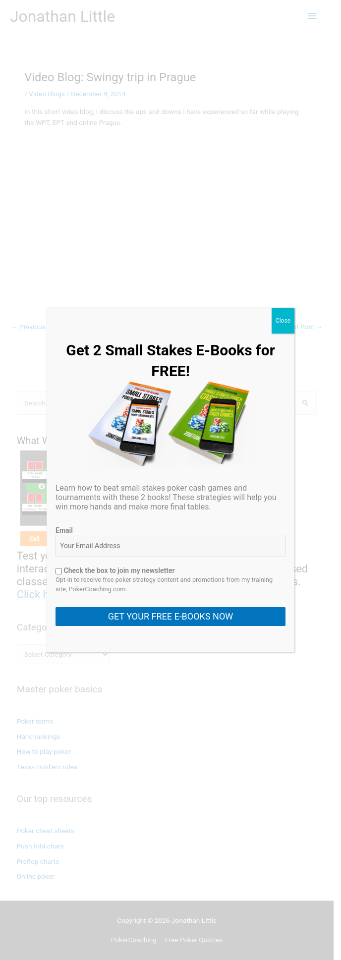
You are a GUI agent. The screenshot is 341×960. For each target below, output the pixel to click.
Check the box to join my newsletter (115, 570)
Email (64, 530)
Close (283, 320)
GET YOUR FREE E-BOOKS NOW (170, 616)
